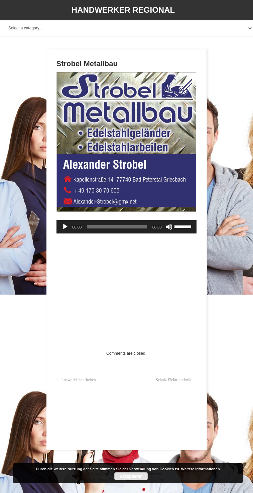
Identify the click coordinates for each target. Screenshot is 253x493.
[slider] (117, 226)
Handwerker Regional (123, 9)
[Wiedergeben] (65, 226)
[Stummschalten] (169, 226)
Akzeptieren (131, 476)
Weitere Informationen (200, 469)
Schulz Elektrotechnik (173, 379)
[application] (126, 226)
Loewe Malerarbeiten (78, 379)
